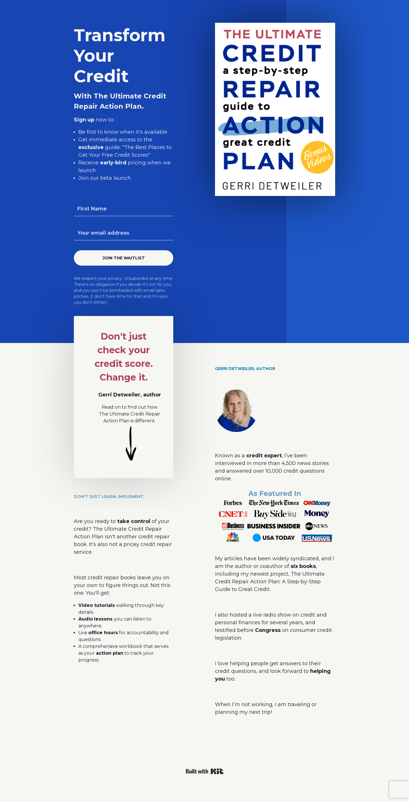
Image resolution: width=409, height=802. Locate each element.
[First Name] (123, 209)
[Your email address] (123, 233)
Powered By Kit (205, 771)
